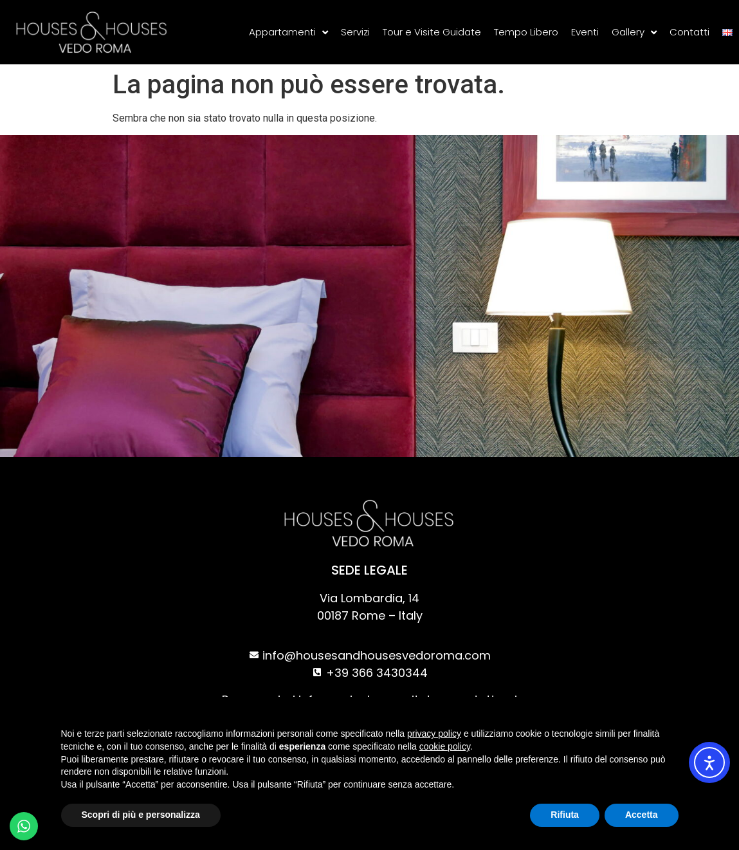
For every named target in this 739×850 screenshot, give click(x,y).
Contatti (689, 32)
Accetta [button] (641, 814)
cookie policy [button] (444, 746)
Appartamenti (288, 32)
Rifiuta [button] (565, 814)
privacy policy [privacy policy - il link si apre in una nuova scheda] (434, 733)
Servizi (355, 32)
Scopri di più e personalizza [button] (141, 814)
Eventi (585, 32)
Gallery (634, 32)
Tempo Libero (526, 32)
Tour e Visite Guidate (432, 32)
